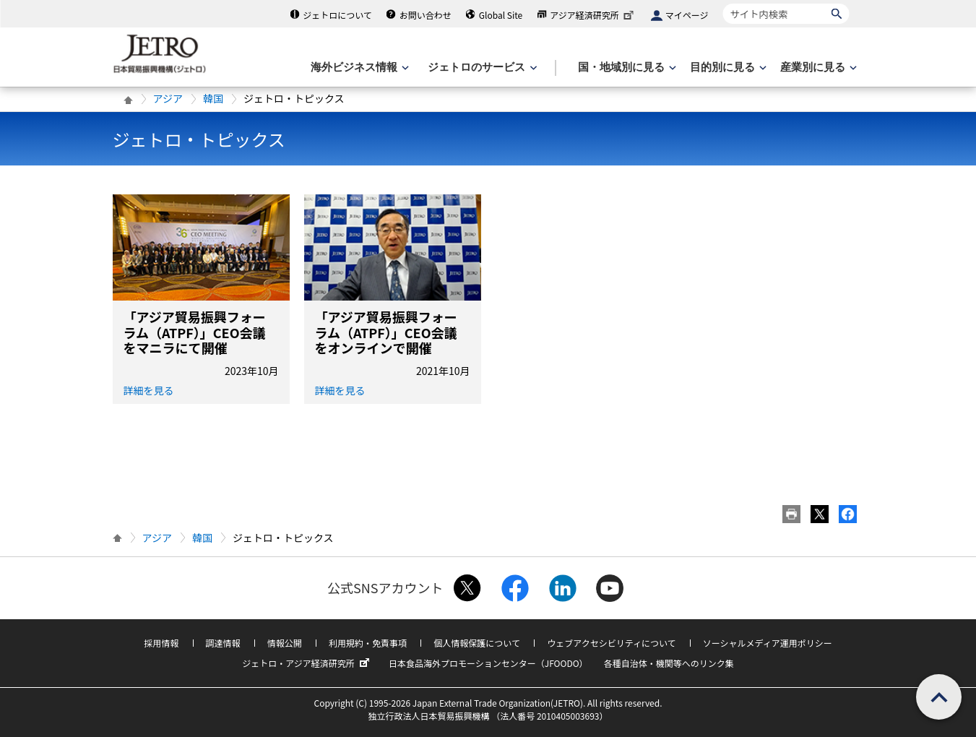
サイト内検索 (722, 3)
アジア (168, 98)
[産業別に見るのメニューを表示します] (817, 67)
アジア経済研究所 (593, 15)
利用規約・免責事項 (368, 643)
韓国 (213, 98)
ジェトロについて (337, 15)
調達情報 (223, 643)
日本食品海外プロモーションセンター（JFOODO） (488, 663)
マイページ (687, 15)
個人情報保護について (476, 643)
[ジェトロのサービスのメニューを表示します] (481, 67)
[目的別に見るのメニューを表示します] (727, 67)
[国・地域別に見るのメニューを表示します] (625, 67)
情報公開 (284, 643)
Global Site (500, 15)
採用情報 (161, 643)
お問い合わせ (426, 15)
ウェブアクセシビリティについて (611, 643)
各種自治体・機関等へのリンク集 (669, 663)
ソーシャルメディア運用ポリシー (767, 643)
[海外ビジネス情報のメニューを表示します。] (358, 67)
